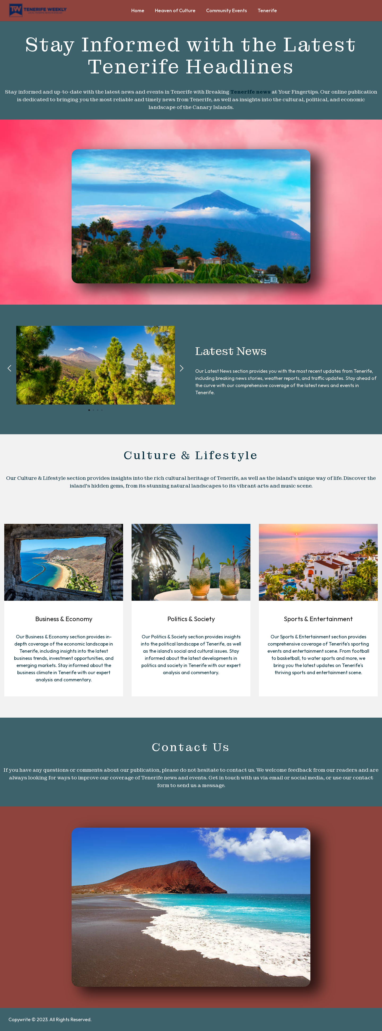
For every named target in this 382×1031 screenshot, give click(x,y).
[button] (9, 368)
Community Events (226, 10)
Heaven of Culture (175, 10)
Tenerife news (250, 92)
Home (137, 12)
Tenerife (268, 10)
